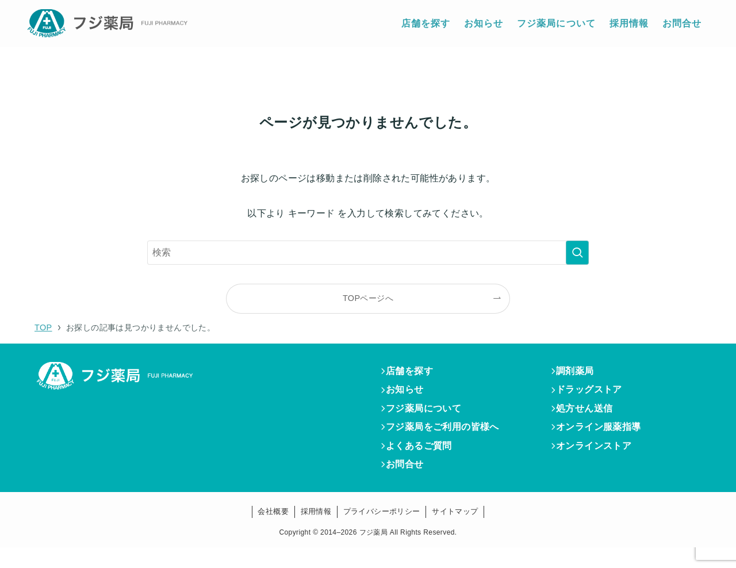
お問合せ (410, 483)
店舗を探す (414, 373)
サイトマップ (455, 532)
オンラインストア (599, 461)
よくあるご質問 (424, 461)
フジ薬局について (428, 417)
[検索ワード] (368, 253)
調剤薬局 (580, 373)
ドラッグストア (594, 394)
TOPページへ (368, 298)
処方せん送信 (589, 417)
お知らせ (410, 394)
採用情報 (316, 532)
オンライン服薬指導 (603, 439)
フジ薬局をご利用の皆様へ (447, 439)
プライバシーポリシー (381, 532)
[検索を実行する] (577, 253)
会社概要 (273, 532)
